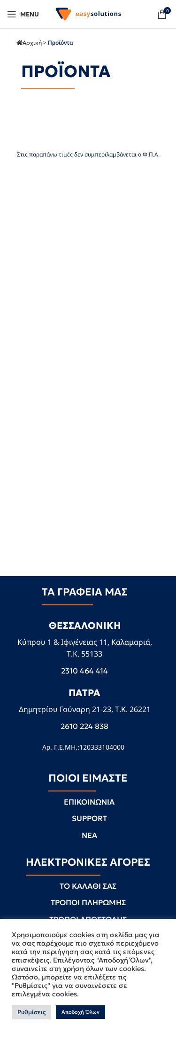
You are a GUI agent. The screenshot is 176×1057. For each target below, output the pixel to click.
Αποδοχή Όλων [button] (80, 1012)
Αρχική (32, 42)
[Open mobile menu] (23, 14)
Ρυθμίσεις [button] (31, 1012)
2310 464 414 (84, 670)
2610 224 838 (84, 726)
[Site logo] (88, 13)
